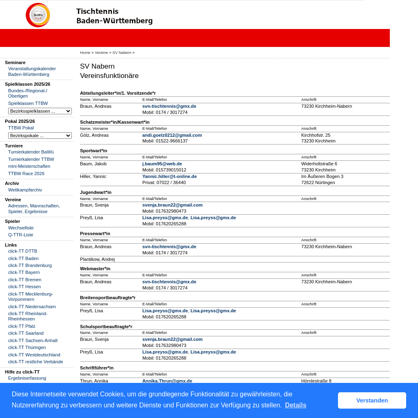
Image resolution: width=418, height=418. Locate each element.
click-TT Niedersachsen (32, 306)
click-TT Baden (23, 258)
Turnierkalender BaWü (31, 151)
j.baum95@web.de (162, 163)
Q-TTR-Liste (20, 234)
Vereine (101, 52)
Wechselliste (21, 227)
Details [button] (295, 405)
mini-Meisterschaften (29, 166)
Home (85, 52)
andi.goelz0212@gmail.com (172, 135)
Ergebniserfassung (27, 378)
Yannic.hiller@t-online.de (169, 176)
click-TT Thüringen (27, 347)
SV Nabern (121, 52)
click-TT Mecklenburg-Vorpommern (30, 296)
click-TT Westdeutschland (34, 354)
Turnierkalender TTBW (31, 159)
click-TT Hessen (24, 286)
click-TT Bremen (24, 279)
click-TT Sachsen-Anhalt (33, 340)
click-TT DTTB (22, 251)
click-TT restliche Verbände (35, 361)
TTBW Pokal (21, 127)
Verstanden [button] (372, 400)
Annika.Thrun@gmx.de (167, 380)
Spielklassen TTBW (28, 103)
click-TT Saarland (26, 333)
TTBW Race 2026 (26, 173)
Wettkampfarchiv (25, 189)
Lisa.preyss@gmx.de (165, 217)
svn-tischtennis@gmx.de (169, 106)
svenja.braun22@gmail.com (172, 204)
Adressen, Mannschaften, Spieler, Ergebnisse (34, 208)
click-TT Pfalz (22, 326)
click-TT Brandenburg (30, 265)
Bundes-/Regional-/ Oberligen (27, 93)
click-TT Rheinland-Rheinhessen (27, 316)
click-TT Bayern (24, 272)
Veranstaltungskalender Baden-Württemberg (32, 71)
